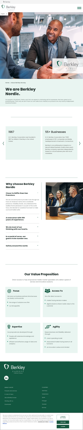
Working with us (9, 401)
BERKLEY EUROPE (9, 387)
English (3, 14)
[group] (23, 143)
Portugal (44, 401)
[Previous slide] (3, 143)
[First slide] (79, 143)
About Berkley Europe (10, 397)
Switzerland (45, 394)
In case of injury (9, 394)
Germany (44, 390)
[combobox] (4, 14)
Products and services (11, 391)
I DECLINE (63, 422)
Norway (44, 407)
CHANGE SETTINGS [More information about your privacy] (43, 422)
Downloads (8, 404)
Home (7, 83)
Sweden (44, 404)
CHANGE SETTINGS (63, 417)
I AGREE (63, 426)
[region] (41, 421)
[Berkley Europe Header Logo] (8, 8)
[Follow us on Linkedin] (6, 378)
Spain (43, 397)
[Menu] (79, 8)
